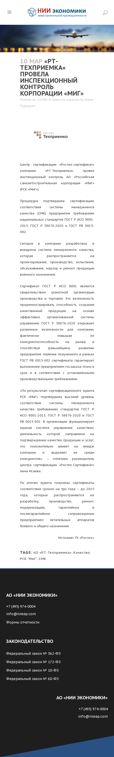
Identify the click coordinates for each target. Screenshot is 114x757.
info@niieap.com (21, 614)
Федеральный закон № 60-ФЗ (32, 679)
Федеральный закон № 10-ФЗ (32, 670)
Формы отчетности (22, 622)
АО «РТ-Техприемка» (52, 552)
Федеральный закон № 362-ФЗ (33, 653)
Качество (81, 552)
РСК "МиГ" (28, 559)
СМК (42, 559)
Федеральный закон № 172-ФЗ (33, 662)
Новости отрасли (65, 100)
